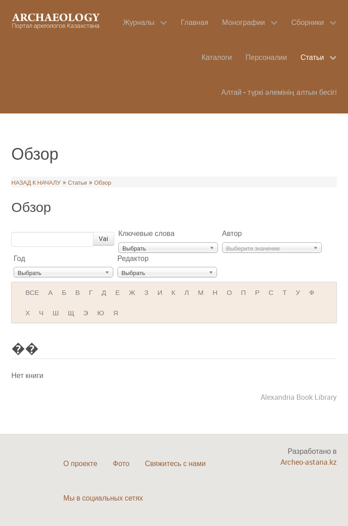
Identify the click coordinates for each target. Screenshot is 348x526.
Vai (103, 238)
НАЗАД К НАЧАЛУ (36, 182)
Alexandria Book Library (299, 397)
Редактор (133, 258)
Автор (232, 233)
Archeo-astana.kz (308, 462)
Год (19, 258)
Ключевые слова (146, 233)
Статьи (77, 182)
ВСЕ (32, 292)
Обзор (102, 182)
